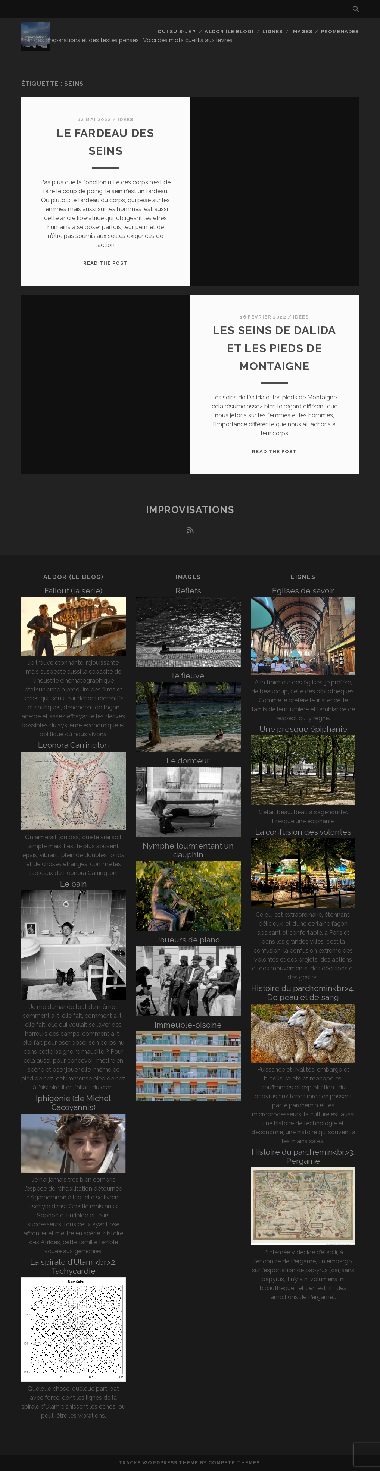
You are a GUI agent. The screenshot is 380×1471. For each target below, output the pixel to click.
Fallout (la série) (73, 590)
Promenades (340, 31)
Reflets (188, 590)
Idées (125, 119)
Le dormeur (188, 760)
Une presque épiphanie (303, 729)
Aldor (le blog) (229, 31)
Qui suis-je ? (177, 31)
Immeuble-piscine (188, 1024)
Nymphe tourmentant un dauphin (188, 850)
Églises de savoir (303, 590)
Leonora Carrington (73, 745)
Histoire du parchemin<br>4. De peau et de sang (303, 993)
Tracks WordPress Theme (158, 1462)
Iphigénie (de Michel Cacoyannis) (73, 1103)
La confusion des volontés (303, 832)
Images (301, 31)
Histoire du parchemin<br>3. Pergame (303, 1156)
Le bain (73, 883)
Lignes (272, 31)
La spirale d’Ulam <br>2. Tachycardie (73, 1266)
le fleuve (188, 675)
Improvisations (190, 509)
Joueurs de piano (188, 939)
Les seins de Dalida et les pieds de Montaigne (274, 348)
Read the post (105, 263)
